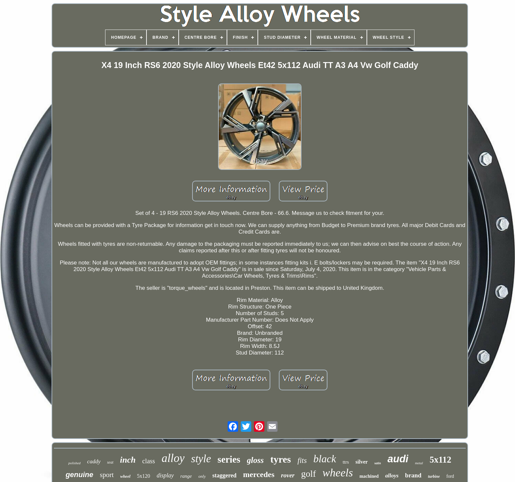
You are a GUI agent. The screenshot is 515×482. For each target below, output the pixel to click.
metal (419, 463)
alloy (173, 458)
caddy (94, 461)
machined (368, 476)
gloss (255, 460)
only (202, 476)
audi (398, 459)
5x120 (143, 476)
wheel (125, 476)
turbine (434, 476)
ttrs (346, 462)
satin (377, 463)
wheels (338, 473)
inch (128, 460)
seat (110, 462)
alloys (392, 475)
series (228, 459)
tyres (280, 459)
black (324, 459)
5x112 (440, 460)
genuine (79, 475)
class (148, 461)
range (186, 476)
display (165, 475)
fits (302, 460)
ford (450, 476)
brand (413, 475)
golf (308, 474)
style (201, 459)
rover (288, 475)
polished (74, 463)
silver (361, 462)
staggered (224, 475)
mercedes (259, 474)
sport (107, 475)
